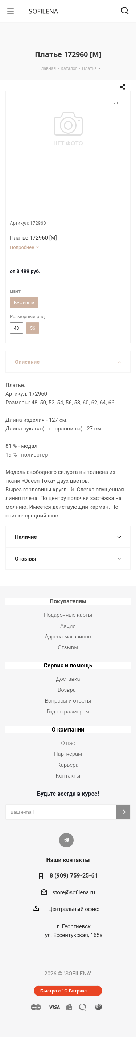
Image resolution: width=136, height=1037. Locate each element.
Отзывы (68, 647)
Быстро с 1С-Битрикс (63, 991)
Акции (68, 625)
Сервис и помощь (68, 665)
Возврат (68, 690)
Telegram (66, 840)
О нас (68, 743)
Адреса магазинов (68, 636)
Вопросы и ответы (68, 700)
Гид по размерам (68, 711)
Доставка (68, 679)
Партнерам (68, 754)
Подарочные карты (68, 615)
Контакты (68, 775)
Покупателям (68, 601)
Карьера (67, 765)
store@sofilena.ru (74, 892)
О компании (68, 729)
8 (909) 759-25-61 (74, 875)
